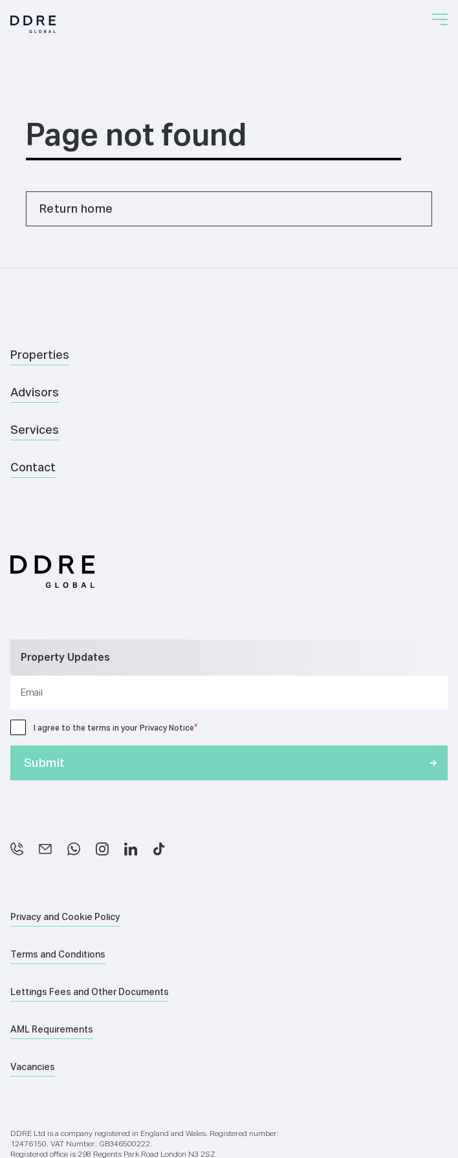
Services (34, 429)
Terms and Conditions (57, 954)
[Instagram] (102, 848)
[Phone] (16, 848)
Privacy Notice (167, 728)
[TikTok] (159, 848)
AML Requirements (51, 1029)
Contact (33, 467)
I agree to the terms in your (114, 728)
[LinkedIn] (130, 848)
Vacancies (32, 1067)
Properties (39, 354)
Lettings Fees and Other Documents (89, 992)
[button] (440, 19)
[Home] (33, 24)
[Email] (45, 848)
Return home (76, 208)
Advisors (34, 392)
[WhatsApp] (73, 848)
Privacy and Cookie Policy (65, 917)
